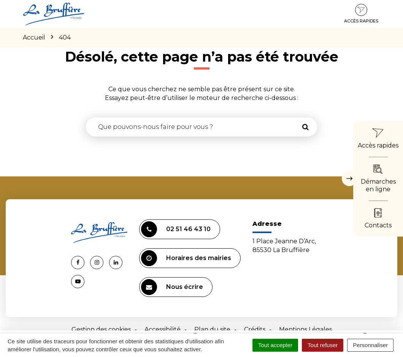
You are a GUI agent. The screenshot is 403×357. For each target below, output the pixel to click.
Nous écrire (172, 287)
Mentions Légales (305, 329)
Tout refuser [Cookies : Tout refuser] (323, 345)
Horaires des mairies (186, 258)
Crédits (254, 329)
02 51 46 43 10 (176, 229)
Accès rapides (361, 14)
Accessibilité (162, 329)
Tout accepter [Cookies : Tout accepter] (275, 345)
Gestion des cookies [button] (101, 329)
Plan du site (212, 329)
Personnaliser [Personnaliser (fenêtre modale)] (370, 345)
